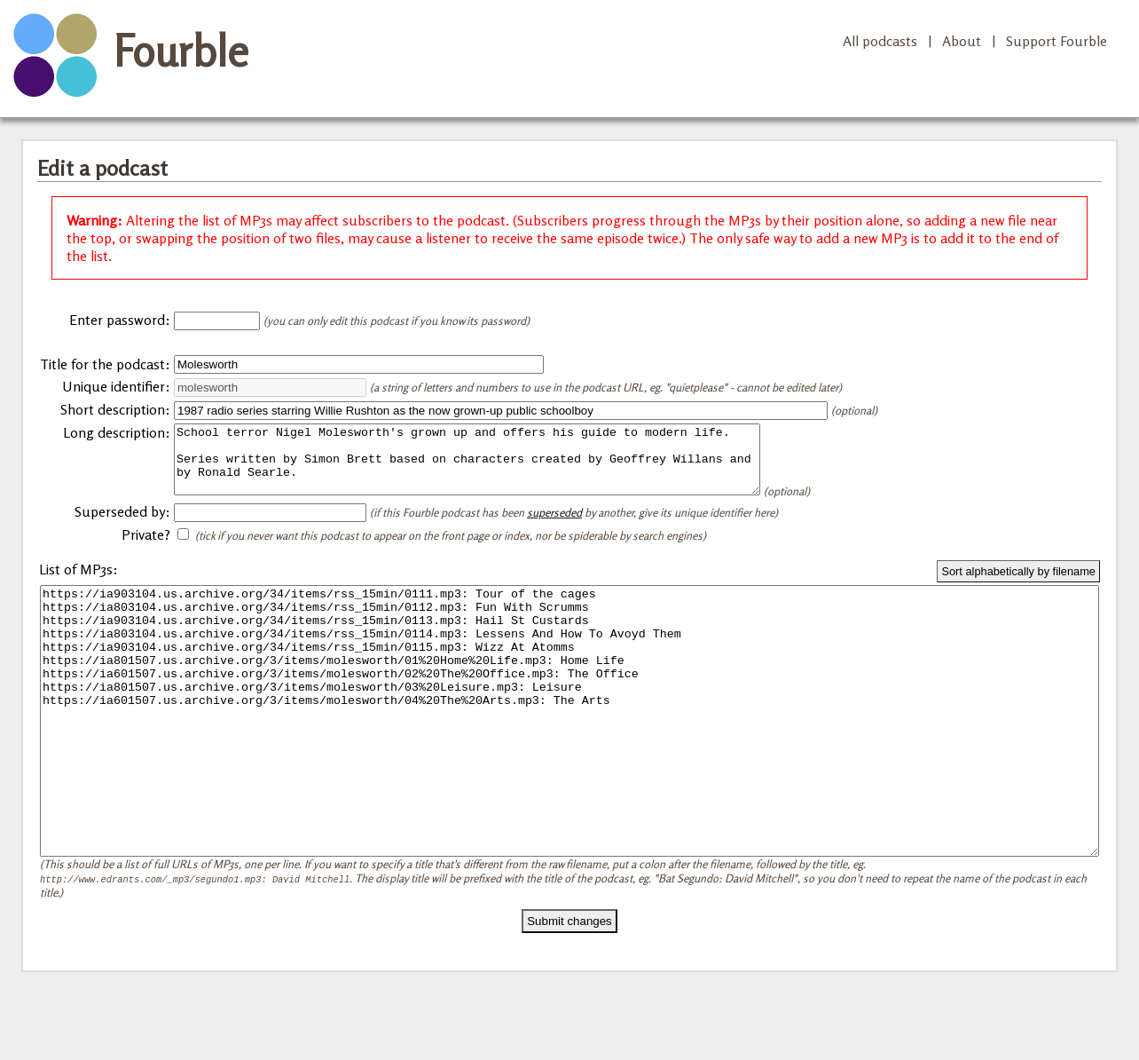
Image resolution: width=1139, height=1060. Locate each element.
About (961, 41)
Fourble (181, 50)
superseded (554, 525)
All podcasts (880, 41)
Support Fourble (1056, 41)
